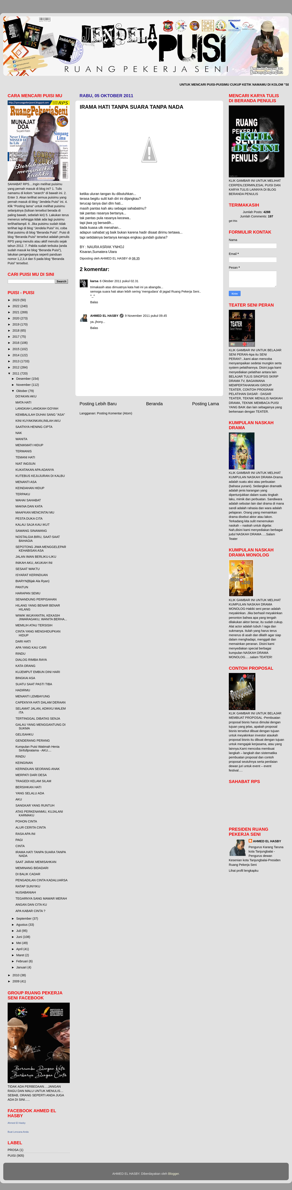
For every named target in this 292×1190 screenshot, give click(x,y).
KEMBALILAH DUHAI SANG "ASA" (40, 414)
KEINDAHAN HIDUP (29, 488)
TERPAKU (22, 494)
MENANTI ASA (26, 482)
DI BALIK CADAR (27, 874)
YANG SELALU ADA (29, 793)
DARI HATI (23, 641)
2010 (16, 975)
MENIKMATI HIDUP (29, 445)
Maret (20, 955)
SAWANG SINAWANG (31, 530)
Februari (22, 961)
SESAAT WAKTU (27, 569)
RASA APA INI (25, 834)
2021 (16, 312)
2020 (16, 318)
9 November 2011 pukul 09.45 (146, 315)
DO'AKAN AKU (25, 396)
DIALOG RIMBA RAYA (31, 659)
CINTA (20, 846)
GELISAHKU (24, 734)
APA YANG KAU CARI (30, 647)
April (20, 949)
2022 (16, 306)
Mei (19, 943)
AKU (18, 799)
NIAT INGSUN (25, 463)
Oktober (22, 391)
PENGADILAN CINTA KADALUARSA (41, 880)
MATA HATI (23, 402)
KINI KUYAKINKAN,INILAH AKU (38, 420)
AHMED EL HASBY (104, 315)
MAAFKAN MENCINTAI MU (34, 512)
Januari (21, 967)
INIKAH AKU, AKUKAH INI (34, 562)
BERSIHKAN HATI (28, 787)
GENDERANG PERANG (32, 740)
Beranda (154, 403)
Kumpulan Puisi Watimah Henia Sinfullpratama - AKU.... (37, 748)
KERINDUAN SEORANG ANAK (37, 769)
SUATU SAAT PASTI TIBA (33, 684)
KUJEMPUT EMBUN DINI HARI (37, 672)
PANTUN (21, 587)
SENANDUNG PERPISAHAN (36, 599)
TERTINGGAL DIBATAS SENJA (37, 718)
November (24, 384)
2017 (16, 336)
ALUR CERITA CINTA (30, 827)
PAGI (19, 840)
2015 (16, 349)
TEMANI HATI (25, 457)
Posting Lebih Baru (98, 403)
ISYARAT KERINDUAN (31, 575)
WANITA (21, 439)
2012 (16, 367)
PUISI (12, 1155)
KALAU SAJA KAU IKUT (32, 524)
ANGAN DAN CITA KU (31, 904)
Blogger (173, 1173)
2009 (16, 981)
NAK (18, 433)
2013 (16, 361)
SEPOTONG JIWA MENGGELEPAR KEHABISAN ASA (40, 548)
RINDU (20, 653)
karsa (94, 281)
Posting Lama (205, 403)
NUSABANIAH (25, 892)
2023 (16, 300)
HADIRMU (22, 690)
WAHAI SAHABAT (28, 500)
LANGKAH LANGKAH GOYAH (36, 408)
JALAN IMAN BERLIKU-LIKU (35, 556)
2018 (16, 330)
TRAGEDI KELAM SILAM (33, 781)
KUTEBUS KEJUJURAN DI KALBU (40, 476)
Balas (94, 302)
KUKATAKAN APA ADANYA (34, 469)
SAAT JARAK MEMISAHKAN (35, 862)
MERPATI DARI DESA (31, 775)
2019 (16, 324)
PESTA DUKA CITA (28, 518)
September (24, 918)
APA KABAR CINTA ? (30, 911)
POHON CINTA (26, 821)
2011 (16, 373)
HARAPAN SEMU (27, 593)
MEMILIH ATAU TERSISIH (34, 625)
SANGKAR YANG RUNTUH (34, 805)
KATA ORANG (25, 666)
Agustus (22, 924)
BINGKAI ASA (25, 678)
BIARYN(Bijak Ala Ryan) (32, 581)
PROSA (13, 1150)
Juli (19, 930)
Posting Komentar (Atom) (114, 413)
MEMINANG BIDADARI (31, 868)
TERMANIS (23, 451)
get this (233, 220)
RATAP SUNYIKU (27, 886)
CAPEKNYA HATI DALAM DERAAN (40, 702)
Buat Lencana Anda (18, 1132)
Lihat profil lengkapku (243, 870)
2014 (16, 355)
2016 (16, 342)
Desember (24, 378)
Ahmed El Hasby (16, 1123)
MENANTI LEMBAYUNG (32, 696)
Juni (19, 937)
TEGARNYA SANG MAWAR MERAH (41, 898)
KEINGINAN (24, 763)
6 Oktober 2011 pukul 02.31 (119, 281)
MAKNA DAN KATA (28, 506)
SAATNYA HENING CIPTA (34, 427)
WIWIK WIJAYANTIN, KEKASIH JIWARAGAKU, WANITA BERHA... (41, 617)
